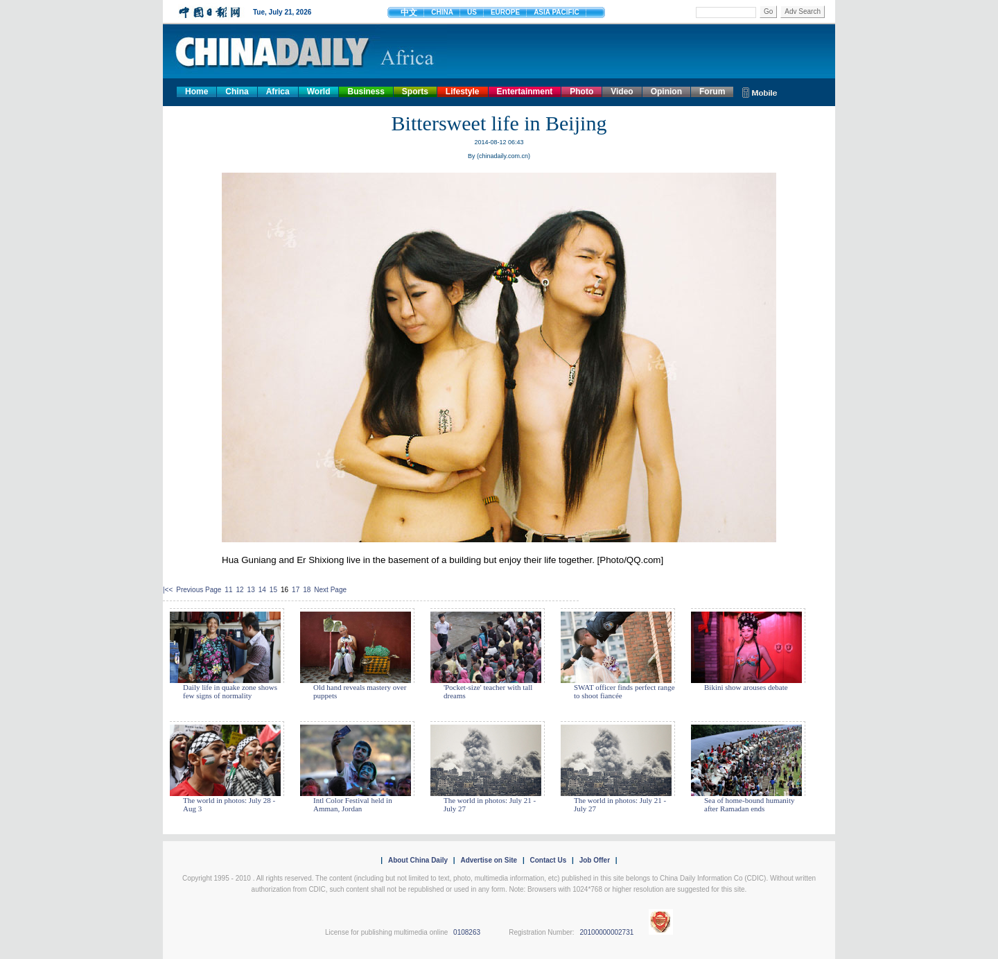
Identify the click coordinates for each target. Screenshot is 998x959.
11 (228, 590)
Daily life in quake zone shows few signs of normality (230, 691)
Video (622, 91)
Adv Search (803, 11)
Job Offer (594, 860)
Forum (712, 91)
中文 (409, 12)
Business (365, 91)
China (236, 91)
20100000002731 (606, 932)
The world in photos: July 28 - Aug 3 (229, 804)
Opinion (666, 91)
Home (196, 91)
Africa (278, 91)
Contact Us (547, 860)
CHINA (442, 12)
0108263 (466, 932)
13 (251, 590)
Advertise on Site (488, 860)
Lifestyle (463, 91)
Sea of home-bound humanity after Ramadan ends (749, 804)
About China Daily (418, 860)
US (472, 12)
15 (273, 590)
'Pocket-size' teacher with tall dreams (488, 691)
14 (262, 590)
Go (768, 11)
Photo (581, 91)
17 (295, 590)
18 (306, 590)
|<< (168, 590)
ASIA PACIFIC (556, 12)
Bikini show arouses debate (746, 687)
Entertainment (525, 91)
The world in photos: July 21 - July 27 (490, 804)
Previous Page (198, 590)
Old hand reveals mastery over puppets (359, 691)
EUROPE (505, 12)
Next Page (330, 590)
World (319, 91)
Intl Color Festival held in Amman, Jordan (352, 804)
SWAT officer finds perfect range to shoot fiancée (624, 691)
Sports (415, 91)
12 (239, 590)
